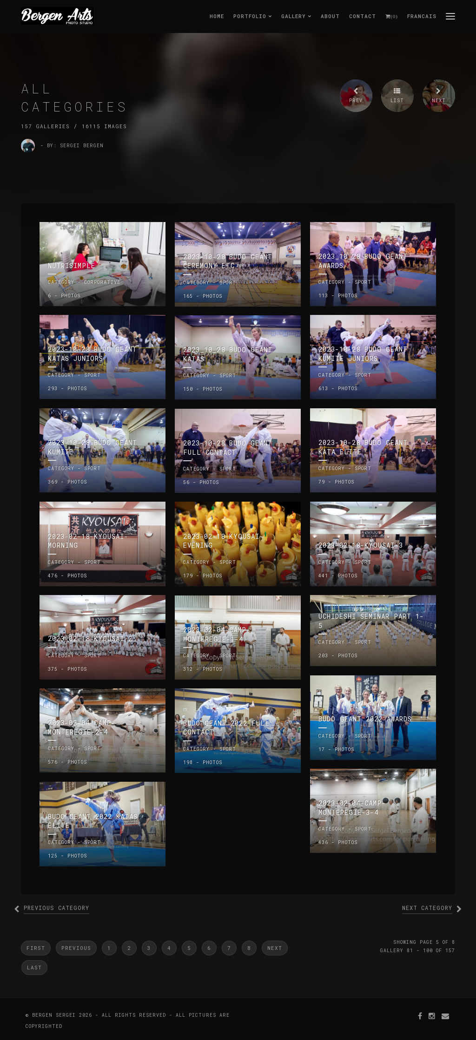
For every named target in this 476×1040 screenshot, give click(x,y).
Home (217, 16)
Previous (76, 947)
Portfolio (252, 16)
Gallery (296, 16)
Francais (421, 16)
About (330, 16)
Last (34, 967)
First (35, 947)
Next (274, 947)
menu (450, 16)
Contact (362, 16)
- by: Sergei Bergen (72, 146)
